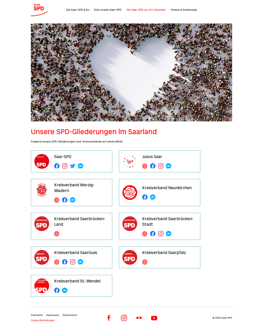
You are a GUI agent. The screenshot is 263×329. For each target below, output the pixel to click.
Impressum (52, 315)
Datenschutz (69, 315)
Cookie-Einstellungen (43, 320)
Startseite (37, 315)
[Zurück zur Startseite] (39, 10)
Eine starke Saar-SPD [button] (107, 10)
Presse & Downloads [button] (184, 10)
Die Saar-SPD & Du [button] (77, 10)
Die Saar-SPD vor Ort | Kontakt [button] (146, 10)
